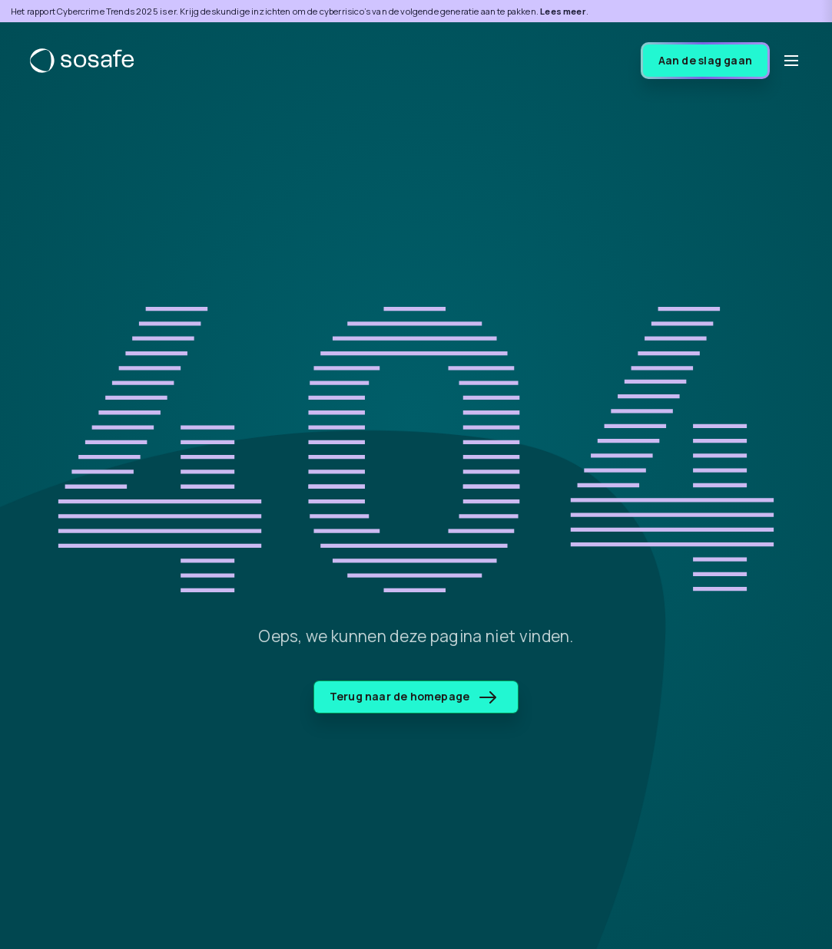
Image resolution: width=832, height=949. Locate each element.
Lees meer (563, 11)
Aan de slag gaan (705, 60)
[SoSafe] (82, 60)
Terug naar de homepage (413, 696)
